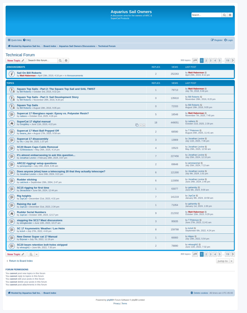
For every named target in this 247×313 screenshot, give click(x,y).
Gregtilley (24, 124)
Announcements (75, 75)
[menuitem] (27, 40)
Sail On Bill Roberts (29, 72)
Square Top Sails (27, 105)
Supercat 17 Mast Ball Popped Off (38, 130)
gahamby (192, 187)
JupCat (23, 198)
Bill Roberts (25, 91)
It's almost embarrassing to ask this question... (46, 155)
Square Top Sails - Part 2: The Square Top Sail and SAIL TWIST (56, 88)
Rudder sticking (27, 179)
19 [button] (227, 60)
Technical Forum (20, 55)
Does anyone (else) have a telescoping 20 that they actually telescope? (61, 171)
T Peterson (193, 130)
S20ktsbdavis (26, 149)
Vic (21, 141)
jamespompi (26, 166)
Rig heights (24, 195)
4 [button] (215, 60)
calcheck (24, 182)
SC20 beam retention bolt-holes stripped (42, 244)
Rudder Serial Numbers (31, 212)
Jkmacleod (25, 190)
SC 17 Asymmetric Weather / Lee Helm (41, 228)
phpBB (110, 300)
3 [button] (210, 60)
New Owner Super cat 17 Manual (37, 236)
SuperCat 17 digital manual (34, 121)
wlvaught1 (25, 247)
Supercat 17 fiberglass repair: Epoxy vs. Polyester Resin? (53, 113)
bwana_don (25, 133)
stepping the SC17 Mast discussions (39, 220)
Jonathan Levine (196, 138)
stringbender (26, 223)
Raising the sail (26, 204)
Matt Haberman (28, 75)
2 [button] (206, 60)
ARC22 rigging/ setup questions (37, 163)
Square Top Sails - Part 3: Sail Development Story (48, 97)
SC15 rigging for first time (33, 187)
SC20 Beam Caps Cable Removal (37, 146)
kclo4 (22, 231)
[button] (195, 60)
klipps (191, 236)
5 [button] (219, 60)
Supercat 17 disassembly (32, 138)
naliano (23, 116)
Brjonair (23, 239)
